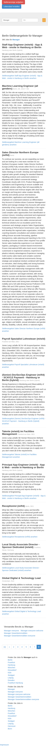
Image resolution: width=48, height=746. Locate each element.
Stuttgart (11, 675)
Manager (11, 689)
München (11, 668)
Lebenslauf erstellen (12, 6)
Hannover (12, 726)
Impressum (4, 745)
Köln (9, 673)
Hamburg (11, 665)
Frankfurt (11, 662)
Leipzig (10, 678)
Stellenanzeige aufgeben (13, 2)
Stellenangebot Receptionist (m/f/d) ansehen (19, 537)
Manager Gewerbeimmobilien (15, 633)
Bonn (10, 729)
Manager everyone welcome (32, 631)
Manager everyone (11, 631)
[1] (5, 647)
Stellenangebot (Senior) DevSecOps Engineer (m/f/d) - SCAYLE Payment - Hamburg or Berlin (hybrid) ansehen (23, 421)
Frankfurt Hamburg (15, 683)
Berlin (10, 660)
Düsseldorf (12, 670)
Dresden (11, 680)
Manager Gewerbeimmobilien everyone (19, 636)
